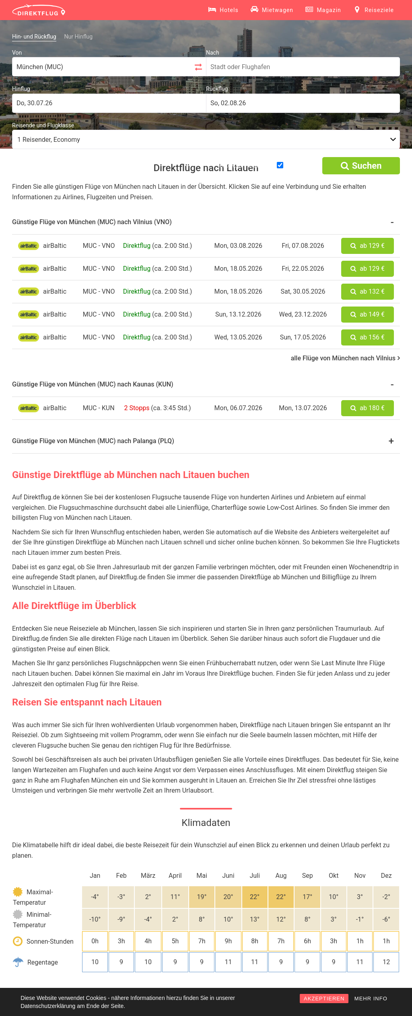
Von (17, 52)
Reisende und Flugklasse (43, 125)
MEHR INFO (370, 999)
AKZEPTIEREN (324, 999)
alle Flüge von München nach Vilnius (345, 358)
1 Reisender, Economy (48, 139)
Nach (212, 52)
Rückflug (217, 89)
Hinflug (21, 89)
